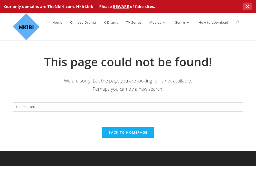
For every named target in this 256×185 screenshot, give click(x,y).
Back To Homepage (128, 132)
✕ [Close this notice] (247, 6)
